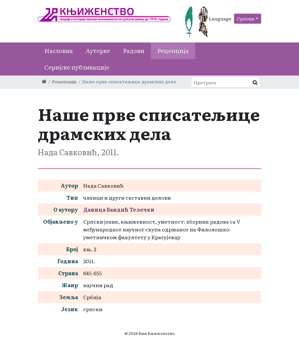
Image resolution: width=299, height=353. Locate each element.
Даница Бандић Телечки (118, 209)
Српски (245, 18)
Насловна (58, 50)
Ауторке (98, 50)
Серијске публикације (76, 67)
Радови (133, 50)
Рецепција (173, 50)
